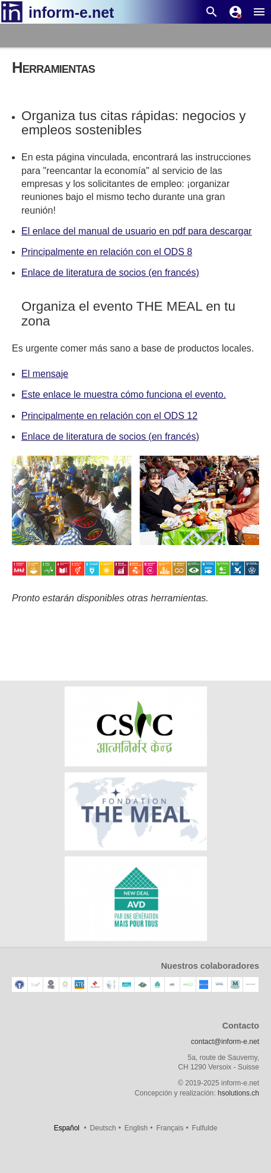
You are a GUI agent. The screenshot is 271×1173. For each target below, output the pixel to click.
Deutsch (103, 1128)
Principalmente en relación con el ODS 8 (106, 252)
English (136, 1128)
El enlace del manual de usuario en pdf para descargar (136, 231)
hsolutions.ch (238, 1093)
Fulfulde (205, 1128)
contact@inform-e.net (225, 1041)
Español (66, 1128)
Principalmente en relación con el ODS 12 (109, 416)
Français (169, 1128)
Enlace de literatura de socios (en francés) (110, 273)
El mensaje (44, 374)
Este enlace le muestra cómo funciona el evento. (123, 394)
